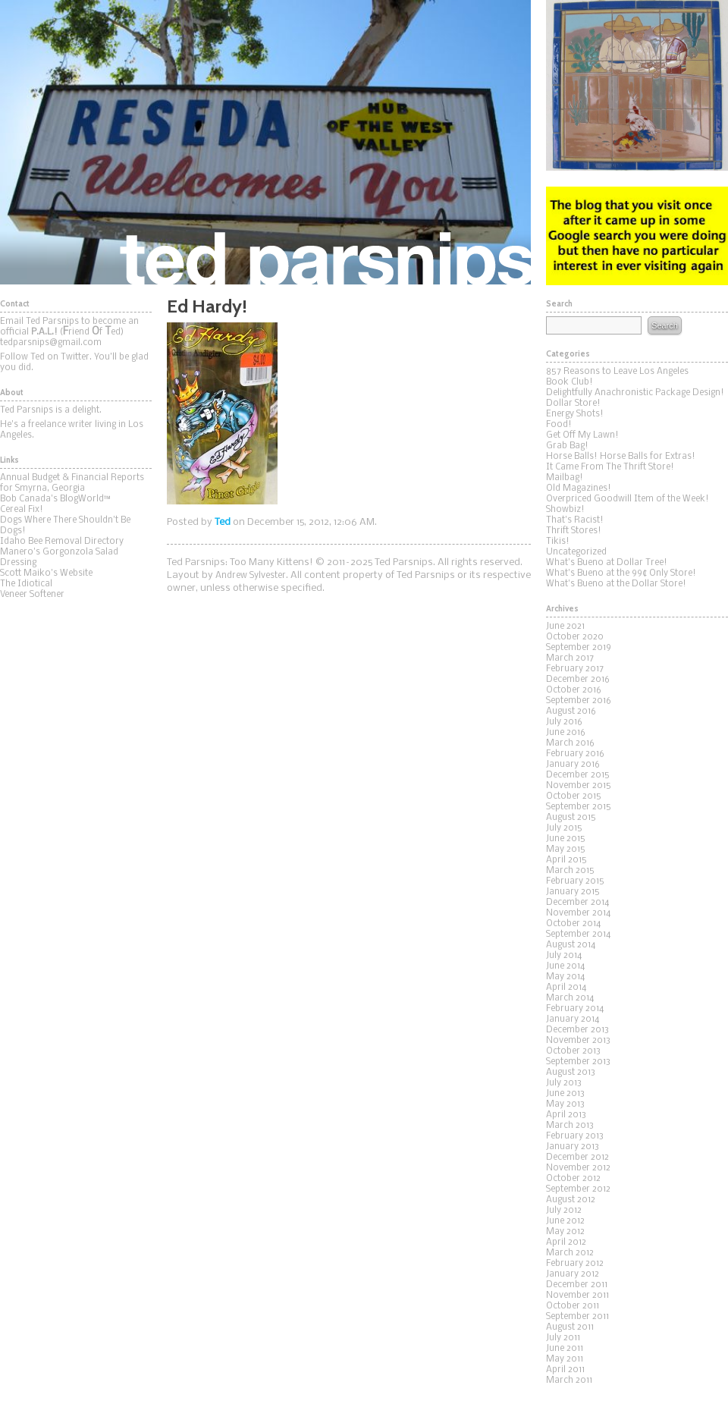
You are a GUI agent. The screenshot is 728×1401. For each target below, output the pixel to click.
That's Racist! (575, 520)
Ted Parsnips (265, 142)
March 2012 (570, 1253)
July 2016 (564, 722)
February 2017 (575, 669)
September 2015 (578, 807)
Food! (559, 424)
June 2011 (564, 1348)
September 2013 (578, 1061)
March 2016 (570, 743)
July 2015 (564, 828)
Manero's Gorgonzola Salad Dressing (59, 557)
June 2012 (565, 1221)
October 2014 (573, 923)
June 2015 (565, 838)
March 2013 (570, 1125)
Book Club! (569, 382)
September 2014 (578, 934)
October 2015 (573, 796)
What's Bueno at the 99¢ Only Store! (621, 573)
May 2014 (565, 977)
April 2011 (565, 1369)
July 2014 (564, 955)
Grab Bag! (567, 446)
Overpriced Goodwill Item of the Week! (627, 499)
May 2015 (565, 849)
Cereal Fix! (21, 509)
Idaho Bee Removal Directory (62, 541)
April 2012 (566, 1242)
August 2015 (571, 817)
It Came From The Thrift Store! (610, 467)
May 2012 (565, 1231)
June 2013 (565, 1093)
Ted (223, 522)
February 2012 (575, 1263)
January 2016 (573, 764)
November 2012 (578, 1168)
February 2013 (575, 1136)
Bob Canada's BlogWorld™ (55, 499)
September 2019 (578, 647)
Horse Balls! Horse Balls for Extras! (620, 456)
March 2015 (570, 870)
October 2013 (573, 1051)
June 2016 (565, 732)
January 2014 (572, 1019)
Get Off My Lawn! (582, 435)
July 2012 (564, 1210)
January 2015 (573, 892)
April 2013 (566, 1115)
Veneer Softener (32, 594)
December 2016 (578, 679)
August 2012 (570, 1200)
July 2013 (564, 1083)
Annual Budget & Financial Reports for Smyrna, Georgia (72, 483)
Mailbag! (564, 477)
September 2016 (578, 700)
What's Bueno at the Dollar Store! (616, 584)
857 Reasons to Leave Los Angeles (617, 371)
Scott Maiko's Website (46, 573)
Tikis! (558, 541)
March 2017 (570, 658)
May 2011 (564, 1359)
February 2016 (575, 754)
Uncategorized (576, 552)
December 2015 (578, 775)
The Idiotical (26, 584)
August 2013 (570, 1072)
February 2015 (575, 881)
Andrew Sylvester (250, 575)
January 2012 (572, 1274)
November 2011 (577, 1295)
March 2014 (570, 998)
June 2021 (565, 626)
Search (664, 325)
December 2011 (576, 1284)
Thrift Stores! (573, 531)
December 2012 (577, 1157)
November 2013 (578, 1040)
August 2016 (571, 711)
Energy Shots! (575, 414)
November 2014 (578, 913)
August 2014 (570, 945)
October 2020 (575, 637)
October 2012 (573, 1178)
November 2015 (578, 785)
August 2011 (570, 1327)
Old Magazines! (578, 488)
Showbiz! (565, 509)
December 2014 (577, 902)
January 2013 (572, 1146)
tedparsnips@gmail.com (51, 342)
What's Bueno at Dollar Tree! (606, 562)
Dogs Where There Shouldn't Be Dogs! (65, 526)
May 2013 (565, 1104)
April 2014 (566, 987)
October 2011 (572, 1306)
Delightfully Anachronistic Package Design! (635, 392)
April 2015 (566, 860)
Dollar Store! (573, 403)
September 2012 (578, 1189)
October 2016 (573, 690)
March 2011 (569, 1380)
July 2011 (563, 1338)
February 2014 (575, 1008)
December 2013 (577, 1030)
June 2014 (565, 966)
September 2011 (577, 1316)
